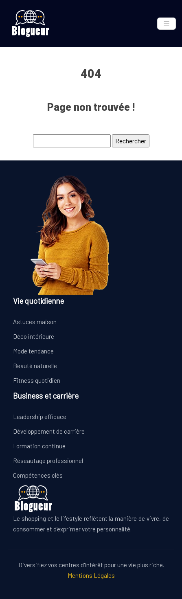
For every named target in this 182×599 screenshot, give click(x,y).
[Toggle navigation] (166, 24)
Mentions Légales (91, 575)
